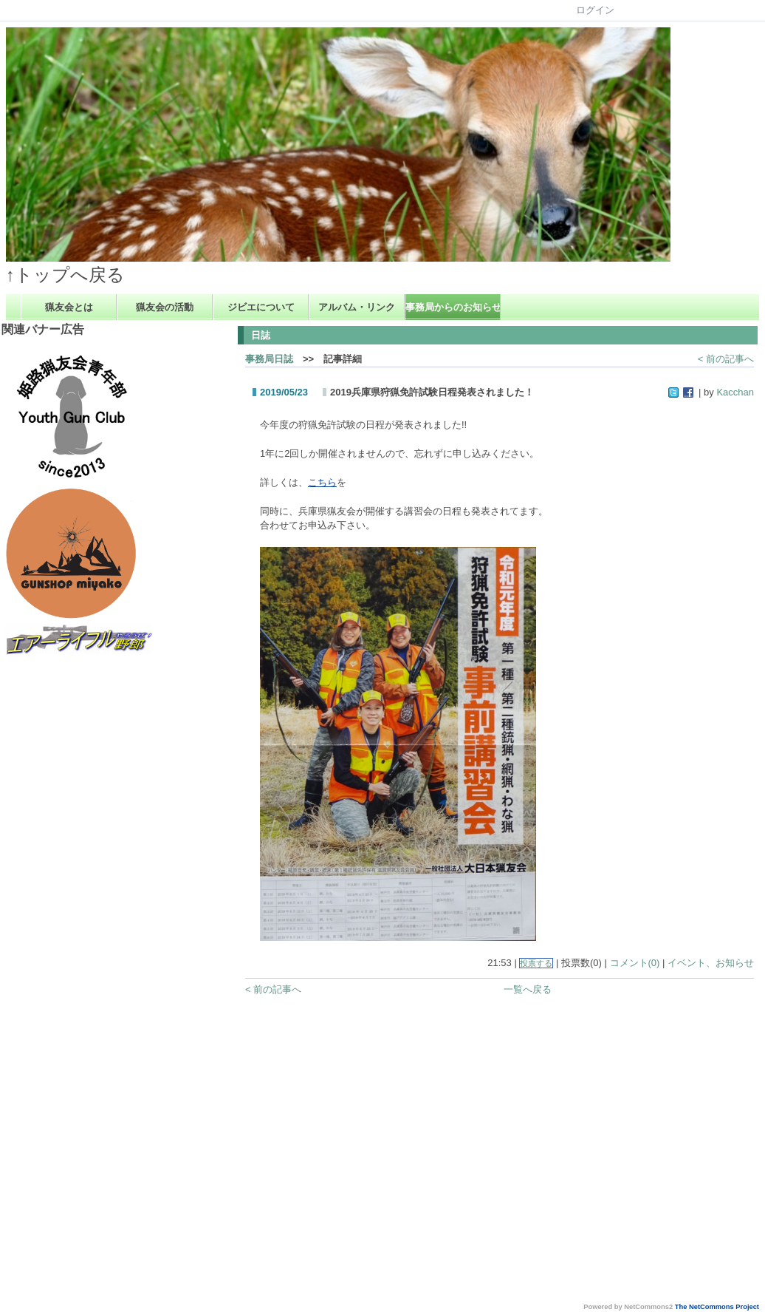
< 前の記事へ (726, 358)
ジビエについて (261, 307)
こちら (322, 482)
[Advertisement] (64, 879)
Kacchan (735, 392)
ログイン (595, 10)
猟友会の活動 (164, 307)
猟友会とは (69, 307)
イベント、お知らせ (711, 962)
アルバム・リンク (356, 307)
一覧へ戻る (528, 989)
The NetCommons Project (717, 1307)
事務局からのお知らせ (453, 307)
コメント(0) (635, 962)
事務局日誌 (269, 358)
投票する (536, 963)
